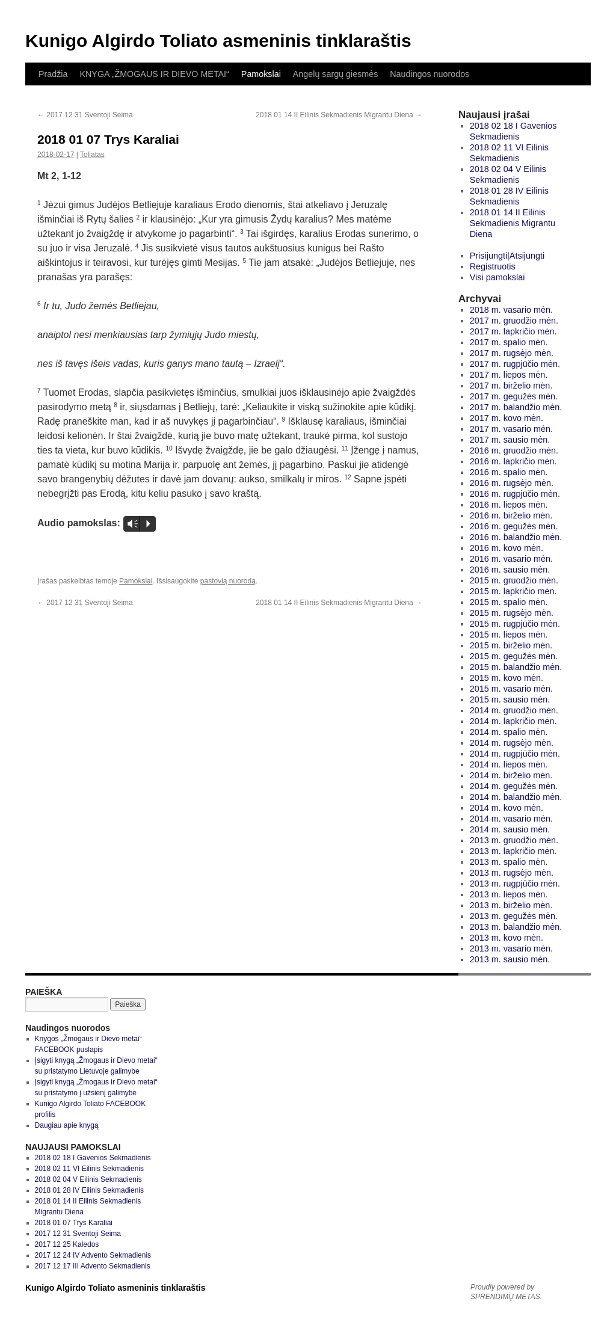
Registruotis (493, 266)
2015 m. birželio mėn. (511, 645)
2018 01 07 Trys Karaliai (73, 1223)
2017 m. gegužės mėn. (514, 396)
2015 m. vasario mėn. (511, 688)
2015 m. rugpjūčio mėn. (515, 624)
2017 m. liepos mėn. (509, 375)
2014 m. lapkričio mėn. (513, 721)
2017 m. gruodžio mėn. (514, 320)
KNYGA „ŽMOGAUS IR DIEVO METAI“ (154, 74)
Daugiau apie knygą (67, 1125)
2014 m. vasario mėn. (511, 818)
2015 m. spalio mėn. (509, 602)
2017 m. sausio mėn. (510, 439)
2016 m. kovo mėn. (506, 548)
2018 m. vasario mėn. (511, 310)
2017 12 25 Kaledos (67, 1244)
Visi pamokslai (497, 277)
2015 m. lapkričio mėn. (513, 591)
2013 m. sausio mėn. (510, 959)
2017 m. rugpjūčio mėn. (515, 364)
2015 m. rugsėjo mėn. (511, 613)
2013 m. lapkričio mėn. (513, 851)
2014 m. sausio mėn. (510, 829)
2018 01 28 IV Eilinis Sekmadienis (89, 1190)
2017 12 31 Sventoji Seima (85, 115)
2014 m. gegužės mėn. (514, 786)
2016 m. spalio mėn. (509, 472)
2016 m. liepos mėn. (509, 504)
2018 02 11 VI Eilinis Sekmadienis (89, 1168)
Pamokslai (261, 74)
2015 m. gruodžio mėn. (514, 580)
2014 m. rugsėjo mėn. (511, 743)
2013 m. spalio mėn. (509, 862)
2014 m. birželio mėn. (511, 775)
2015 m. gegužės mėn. (514, 656)
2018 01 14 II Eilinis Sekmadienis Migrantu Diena (339, 115)
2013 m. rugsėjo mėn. (511, 873)
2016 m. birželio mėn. (511, 515)
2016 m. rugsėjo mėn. (511, 483)
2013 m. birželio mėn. (511, 905)
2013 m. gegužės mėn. (514, 916)
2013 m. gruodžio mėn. (514, 840)
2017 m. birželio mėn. (511, 385)
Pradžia (52, 74)
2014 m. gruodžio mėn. (514, 710)
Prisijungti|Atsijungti (507, 255)
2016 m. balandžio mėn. (516, 537)
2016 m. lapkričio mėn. (513, 461)
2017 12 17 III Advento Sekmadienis (92, 1266)
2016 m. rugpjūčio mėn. (515, 494)
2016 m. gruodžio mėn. (514, 450)
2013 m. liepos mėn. (509, 894)
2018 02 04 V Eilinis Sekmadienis (88, 1179)
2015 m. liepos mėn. (509, 634)
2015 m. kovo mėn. (506, 678)
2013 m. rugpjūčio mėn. (515, 883)
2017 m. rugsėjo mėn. (511, 353)
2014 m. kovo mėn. (506, 808)
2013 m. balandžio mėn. (516, 927)
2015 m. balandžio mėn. (516, 667)
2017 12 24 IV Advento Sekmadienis (93, 1255)
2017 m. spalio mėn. (509, 342)
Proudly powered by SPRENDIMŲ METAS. (506, 1292)
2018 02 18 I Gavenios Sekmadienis (93, 1158)
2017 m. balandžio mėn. (516, 407)
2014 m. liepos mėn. (509, 764)
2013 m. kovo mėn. (506, 937)
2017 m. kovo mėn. (506, 418)
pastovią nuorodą (228, 581)
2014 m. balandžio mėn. (516, 797)
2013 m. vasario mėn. (511, 948)
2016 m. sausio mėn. (510, 569)
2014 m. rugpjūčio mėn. (515, 753)
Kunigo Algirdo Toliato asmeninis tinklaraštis (218, 41)
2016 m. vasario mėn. (511, 559)
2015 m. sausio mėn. (510, 699)
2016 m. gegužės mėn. (514, 526)
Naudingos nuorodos (429, 74)
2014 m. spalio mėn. (509, 732)
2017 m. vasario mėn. (511, 429)
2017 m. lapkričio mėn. (513, 331)
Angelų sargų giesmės (335, 74)
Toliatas (92, 154)
